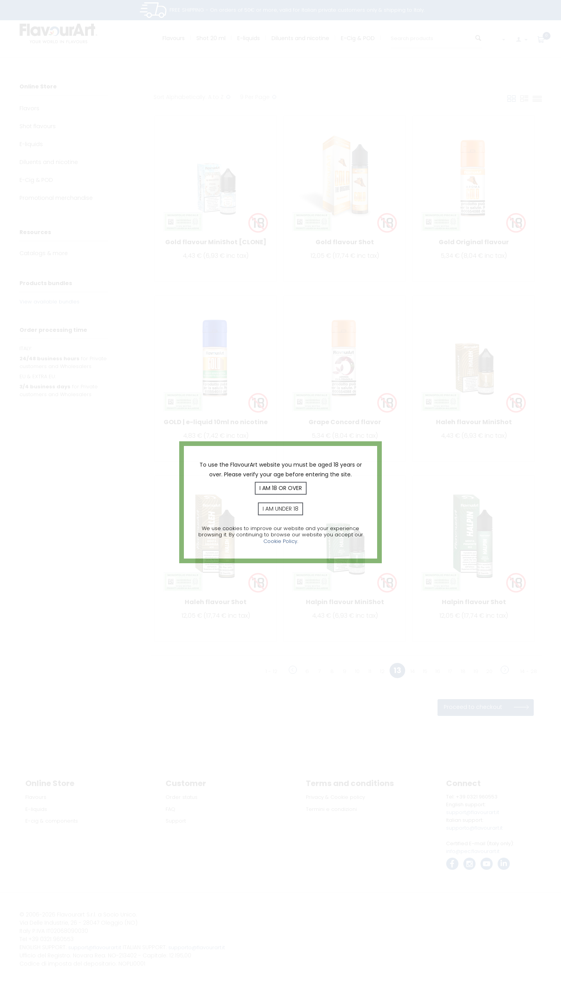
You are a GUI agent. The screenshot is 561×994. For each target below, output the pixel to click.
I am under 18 (280, 509)
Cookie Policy (280, 541)
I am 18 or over (280, 488)
